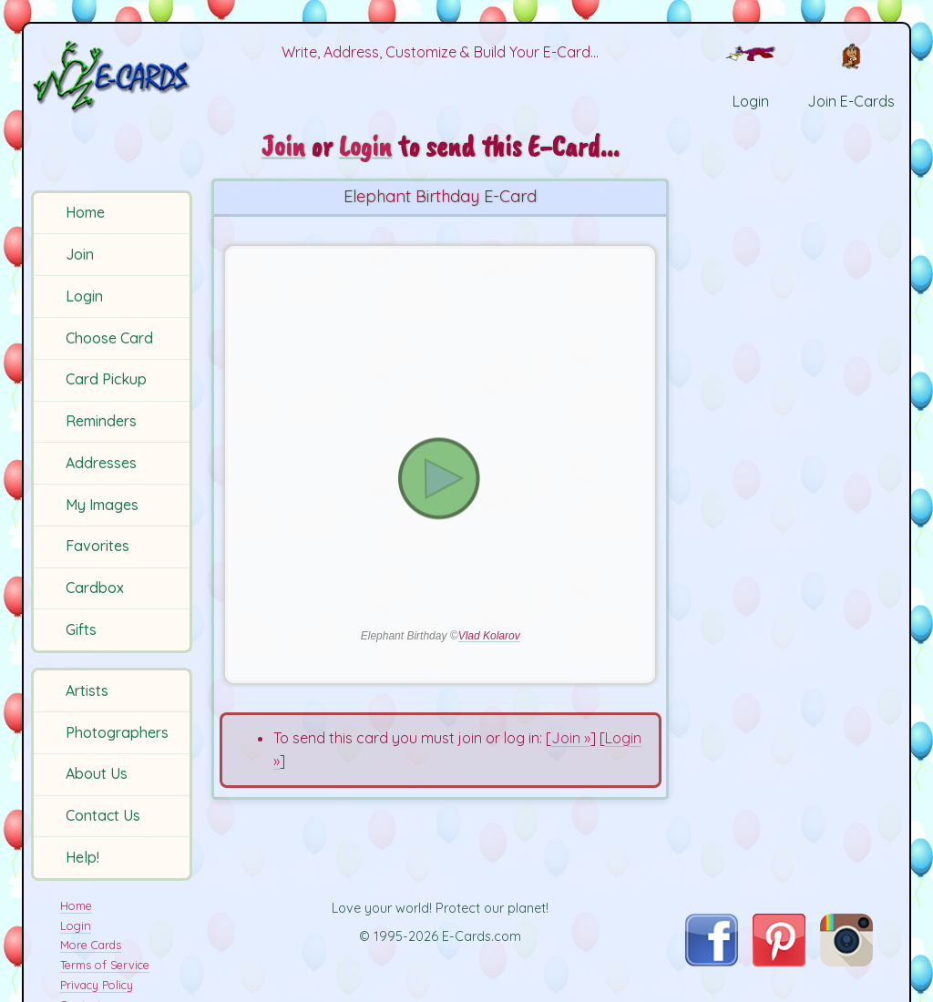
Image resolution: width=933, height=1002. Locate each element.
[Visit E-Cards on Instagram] (846, 961)
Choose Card (109, 338)
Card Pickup (106, 379)
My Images (102, 505)
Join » (570, 738)
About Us (97, 773)
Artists (87, 690)
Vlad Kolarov (489, 635)
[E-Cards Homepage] (113, 76)
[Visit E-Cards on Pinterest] (779, 961)
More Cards (90, 944)
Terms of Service (104, 964)
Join (80, 254)
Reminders (101, 421)
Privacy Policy (96, 984)
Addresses (101, 463)
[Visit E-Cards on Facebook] (711, 961)
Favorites (97, 546)
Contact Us (103, 815)
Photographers (117, 732)
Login (84, 296)
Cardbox (95, 587)
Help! (82, 857)
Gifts (81, 629)
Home (85, 212)
